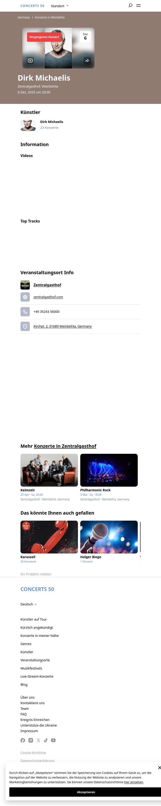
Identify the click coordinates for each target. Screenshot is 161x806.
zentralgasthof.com (48, 297)
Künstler (26, 652)
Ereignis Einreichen (35, 719)
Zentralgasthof (47, 284)
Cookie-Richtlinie (33, 753)
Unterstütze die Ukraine (38, 725)
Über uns (27, 697)
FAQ (23, 714)
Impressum (29, 731)
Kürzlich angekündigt (36, 627)
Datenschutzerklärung (37, 760)
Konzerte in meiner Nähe (39, 635)
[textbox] (29, 604)
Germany (24, 17)
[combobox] (59, 6)
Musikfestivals (31, 668)
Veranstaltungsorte (35, 660)
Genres (25, 644)
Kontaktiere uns (32, 703)
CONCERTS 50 (32, 5)
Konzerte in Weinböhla (50, 17)
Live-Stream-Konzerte (36, 676)
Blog (23, 684)
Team (24, 708)
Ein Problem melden (35, 574)
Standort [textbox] (57, 6)
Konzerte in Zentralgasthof (65, 446)
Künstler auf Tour (33, 619)
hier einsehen (133, 782)
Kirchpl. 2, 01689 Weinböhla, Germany (63, 326)
